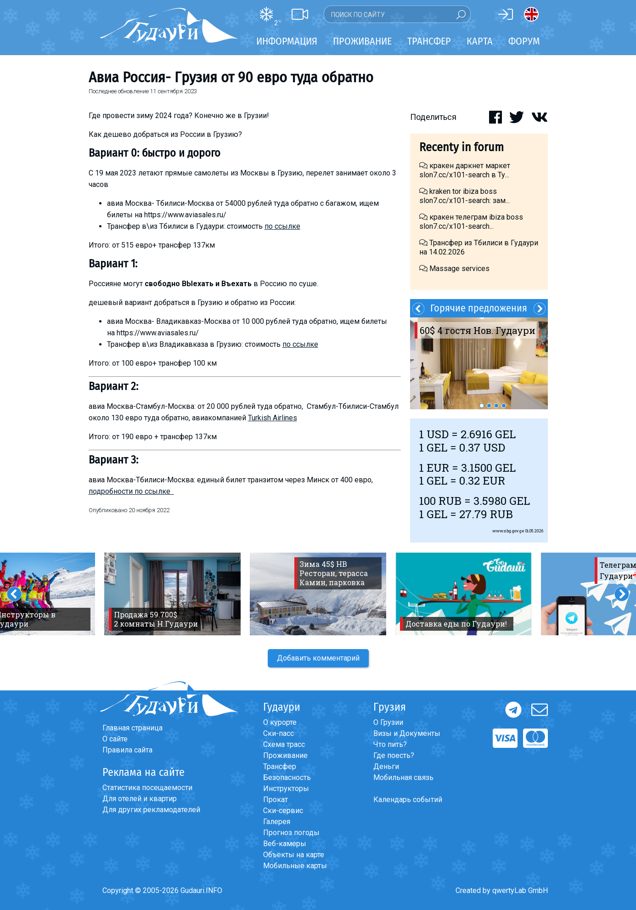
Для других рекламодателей (151, 809)
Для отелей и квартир (139, 798)
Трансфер (279, 766)
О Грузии (388, 722)
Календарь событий (407, 799)
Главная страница (132, 727)
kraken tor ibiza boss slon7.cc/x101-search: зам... (464, 196)
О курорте (280, 722)
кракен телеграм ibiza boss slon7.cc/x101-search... (471, 222)
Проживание (285, 755)
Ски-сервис (283, 810)
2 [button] (489, 405)
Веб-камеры (284, 843)
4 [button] (503, 405)
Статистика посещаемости (147, 787)
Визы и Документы (406, 733)
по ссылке (282, 226)
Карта (480, 41)
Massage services (454, 268)
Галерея (276, 821)
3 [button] (496, 405)
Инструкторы (286, 788)
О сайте (115, 739)
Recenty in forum (461, 147)
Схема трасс (284, 744)
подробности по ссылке (131, 491)
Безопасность (287, 777)
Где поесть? (393, 755)
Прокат (275, 799)
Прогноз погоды (291, 832)
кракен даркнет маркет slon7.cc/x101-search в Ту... (464, 170)
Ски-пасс (278, 733)
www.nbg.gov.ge (508, 530)
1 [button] (481, 405)
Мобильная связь (403, 777)
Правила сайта (127, 750)
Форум (524, 41)
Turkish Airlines (272, 417)
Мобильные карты (295, 865)
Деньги (386, 766)
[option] (479, 363)
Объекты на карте (293, 854)
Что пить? (390, 744)
